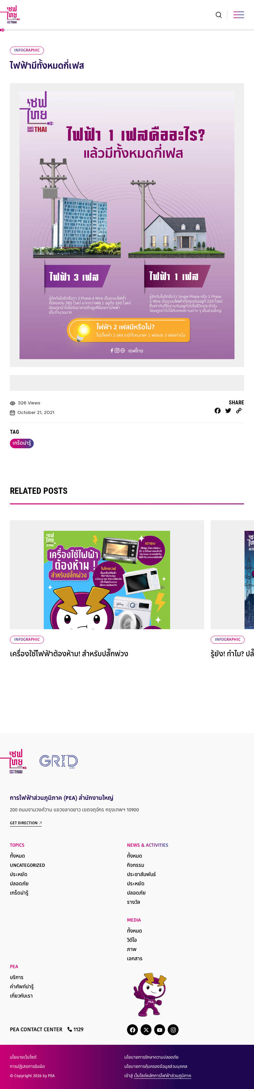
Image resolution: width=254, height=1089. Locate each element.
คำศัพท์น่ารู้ (22, 987)
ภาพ (132, 949)
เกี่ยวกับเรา (21, 996)
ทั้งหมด (17, 856)
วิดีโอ (132, 940)
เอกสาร (135, 959)
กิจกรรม (135, 865)
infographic (27, 50)
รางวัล (133, 902)
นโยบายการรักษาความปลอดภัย (151, 1058)
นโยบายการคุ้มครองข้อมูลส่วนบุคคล (155, 1067)
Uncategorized (27, 865)
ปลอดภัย (19, 884)
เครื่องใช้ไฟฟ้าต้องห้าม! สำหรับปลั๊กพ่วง (69, 654)
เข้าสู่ (157, 1076)
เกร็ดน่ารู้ (22, 443)
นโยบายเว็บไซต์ (23, 1058)
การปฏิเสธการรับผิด (27, 1067)
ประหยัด (18, 874)
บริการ (16, 977)
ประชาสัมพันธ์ (141, 874)
